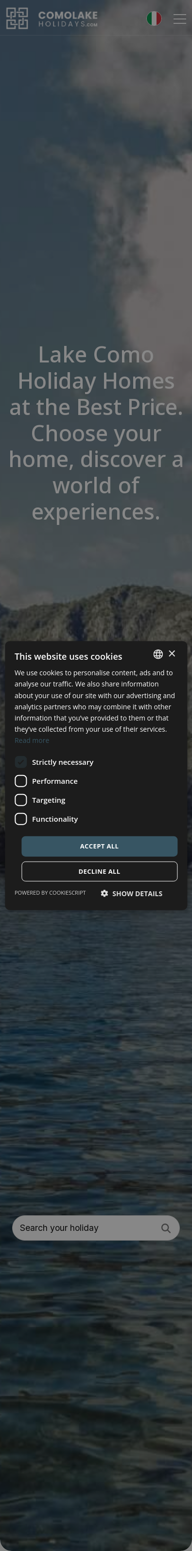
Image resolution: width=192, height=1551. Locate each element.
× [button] (171, 653)
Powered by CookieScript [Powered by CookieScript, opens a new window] (50, 892)
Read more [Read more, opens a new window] (32, 740)
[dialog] (96, 775)
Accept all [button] (99, 846)
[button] (132, 893)
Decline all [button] (99, 870)
